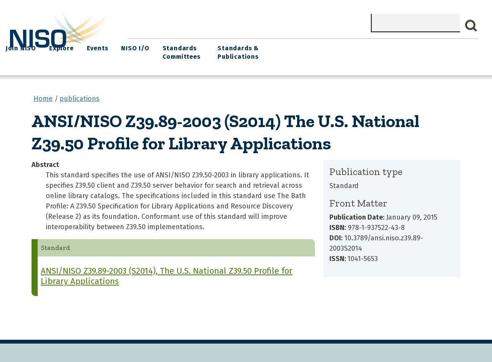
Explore (263, 46)
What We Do (180, 46)
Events (297, 46)
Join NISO (225, 46)
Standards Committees (376, 50)
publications (80, 95)
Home (142, 46)
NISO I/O (332, 46)
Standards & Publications (440, 50)
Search (471, 26)
